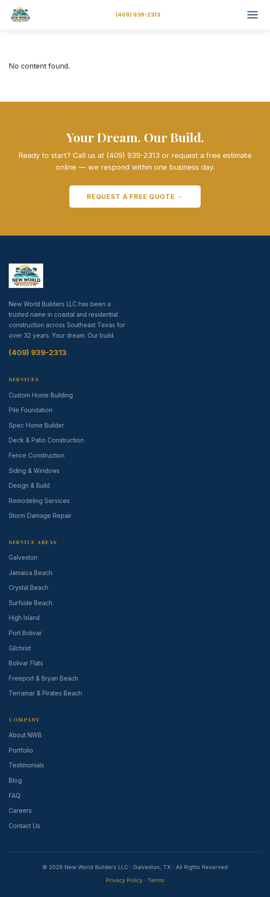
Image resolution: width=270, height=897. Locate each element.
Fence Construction (37, 455)
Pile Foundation (30, 410)
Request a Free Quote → (135, 196)
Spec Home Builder (36, 425)
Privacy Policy (124, 880)
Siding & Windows (34, 470)
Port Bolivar (25, 633)
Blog (15, 780)
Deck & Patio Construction (46, 440)
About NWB (25, 735)
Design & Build (29, 485)
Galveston (23, 557)
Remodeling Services (39, 500)
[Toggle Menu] (252, 15)
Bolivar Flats (26, 663)
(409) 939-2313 (138, 14)
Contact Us (24, 825)
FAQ (15, 795)
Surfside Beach (30, 602)
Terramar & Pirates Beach (45, 693)
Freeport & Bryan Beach (43, 678)
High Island (24, 617)
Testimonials (26, 765)
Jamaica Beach (30, 572)
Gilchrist (20, 648)
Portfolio (21, 750)
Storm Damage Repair (40, 515)
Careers (20, 810)
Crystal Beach (28, 587)
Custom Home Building (41, 395)
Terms (155, 880)
